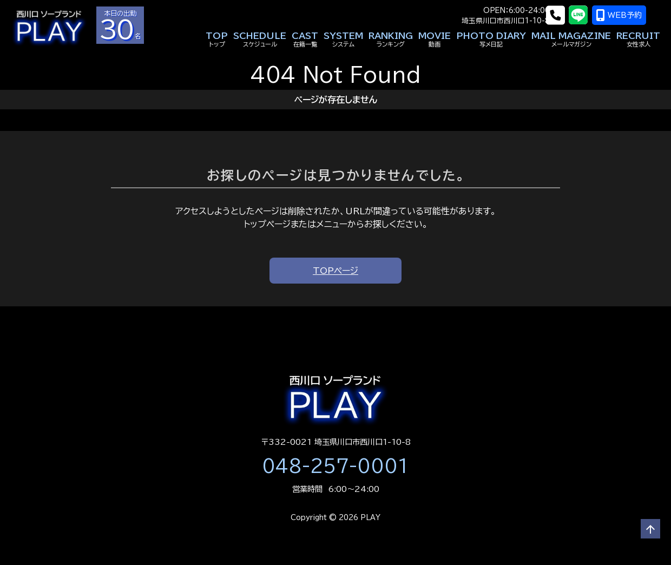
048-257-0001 (335, 466)
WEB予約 (633, 15)
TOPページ (335, 270)
